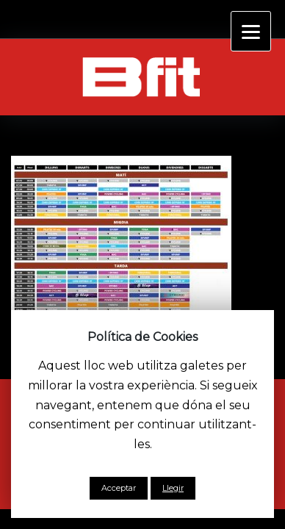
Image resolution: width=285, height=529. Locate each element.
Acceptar (118, 488)
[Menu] (251, 31)
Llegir (173, 488)
